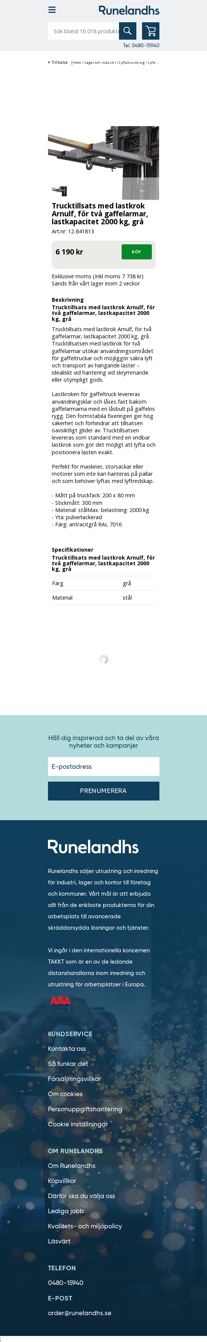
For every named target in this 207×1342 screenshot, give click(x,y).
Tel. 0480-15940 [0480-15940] (141, 45)
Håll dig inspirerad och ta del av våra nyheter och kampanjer (103, 742)
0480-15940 (65, 1283)
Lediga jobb (66, 1211)
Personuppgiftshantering (85, 1109)
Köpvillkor (62, 1181)
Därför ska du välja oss (81, 1196)
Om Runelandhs (72, 1166)
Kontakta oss (67, 1049)
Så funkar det (68, 1064)
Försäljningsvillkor (74, 1079)
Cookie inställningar (78, 1124)
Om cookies (65, 1094)
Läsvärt (59, 1241)
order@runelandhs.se (79, 1313)
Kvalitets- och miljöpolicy (85, 1226)
